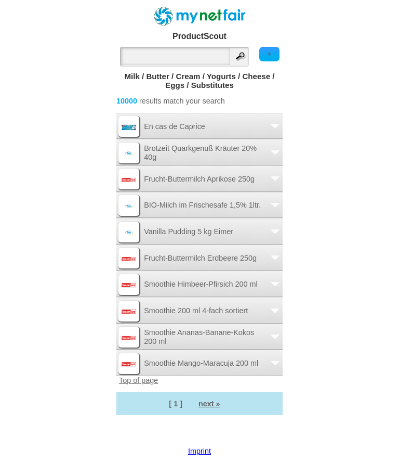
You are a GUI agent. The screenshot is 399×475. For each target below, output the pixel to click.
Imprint (199, 451)
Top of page (138, 380)
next (209, 404)
